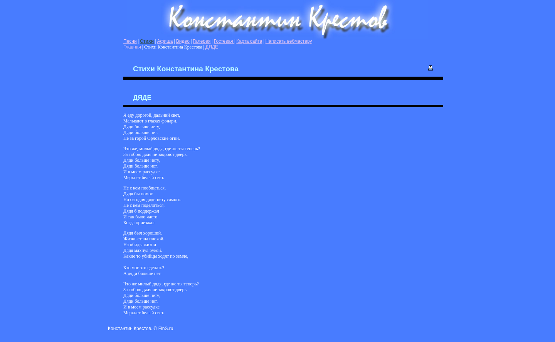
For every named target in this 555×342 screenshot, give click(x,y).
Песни (130, 41)
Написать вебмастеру (289, 41)
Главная (132, 47)
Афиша (165, 41)
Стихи (147, 41)
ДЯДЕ (211, 47)
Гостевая (224, 41)
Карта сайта (249, 41)
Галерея (201, 41)
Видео (183, 41)
